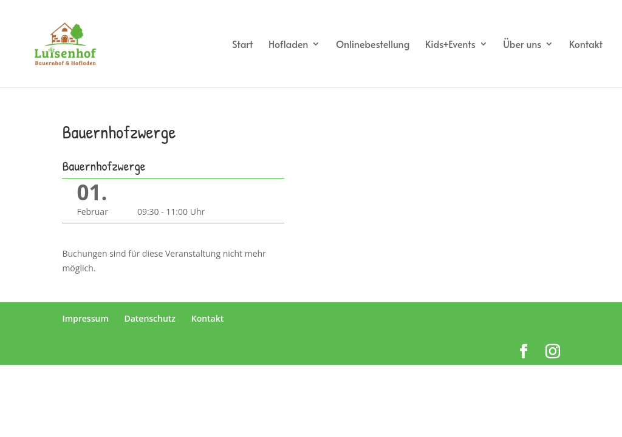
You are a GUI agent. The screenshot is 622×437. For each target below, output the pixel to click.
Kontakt (586, 44)
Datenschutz (150, 318)
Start (242, 44)
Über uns (522, 44)
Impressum (85, 318)
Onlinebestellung (372, 44)
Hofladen (288, 44)
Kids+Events (450, 44)
